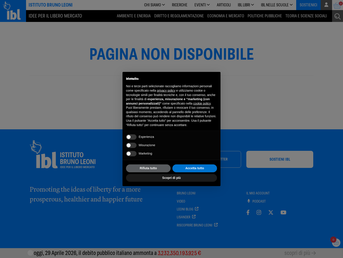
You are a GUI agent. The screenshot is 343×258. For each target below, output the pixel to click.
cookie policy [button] (201, 103)
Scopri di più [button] (171, 178)
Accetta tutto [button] (194, 168)
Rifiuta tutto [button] (148, 168)
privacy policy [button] (166, 90)
